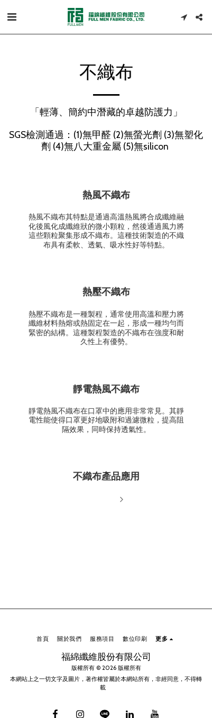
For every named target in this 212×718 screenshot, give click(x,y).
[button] (12, 17)
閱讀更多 (106, 499)
